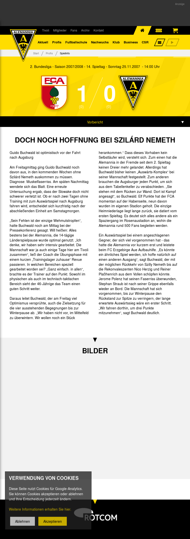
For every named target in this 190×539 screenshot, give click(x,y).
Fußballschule (76, 42)
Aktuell (43, 42)
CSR (145, 42)
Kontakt (99, 30)
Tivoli (45, 30)
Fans (74, 30)
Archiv (85, 30)
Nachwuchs (100, 42)
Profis (56, 42)
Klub (116, 42)
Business (131, 42)
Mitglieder (60, 30)
